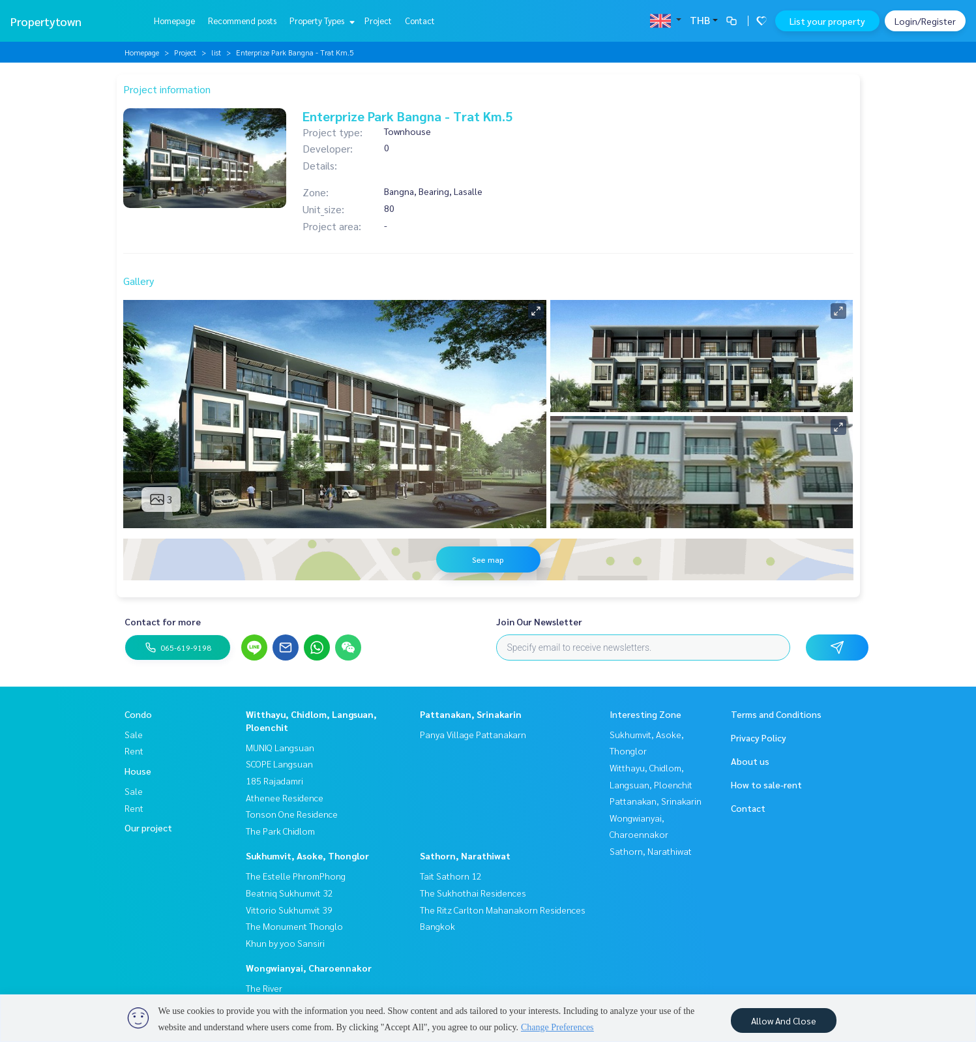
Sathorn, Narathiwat (465, 855)
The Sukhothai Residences (473, 893)
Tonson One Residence (292, 814)
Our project (148, 827)
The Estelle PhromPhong (296, 876)
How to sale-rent (766, 784)
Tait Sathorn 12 (451, 876)
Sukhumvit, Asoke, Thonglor (307, 855)
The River (264, 988)
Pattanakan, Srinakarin (471, 714)
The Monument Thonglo (294, 926)
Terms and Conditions (776, 714)
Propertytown (45, 21)
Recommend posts (242, 20)
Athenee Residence (284, 797)
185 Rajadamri (274, 780)
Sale (134, 734)
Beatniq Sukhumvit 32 (289, 893)
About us (750, 761)
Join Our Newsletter (539, 621)
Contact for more (163, 621)
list (216, 52)
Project (378, 20)
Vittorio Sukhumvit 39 (289, 909)
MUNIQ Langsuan (280, 747)
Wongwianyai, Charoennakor (309, 968)
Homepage (174, 20)
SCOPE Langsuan (279, 763)
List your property (827, 21)
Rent (134, 750)
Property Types (320, 20)
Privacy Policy (758, 737)
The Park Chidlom (280, 831)
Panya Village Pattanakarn (473, 734)
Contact (420, 20)
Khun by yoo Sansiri (285, 943)
